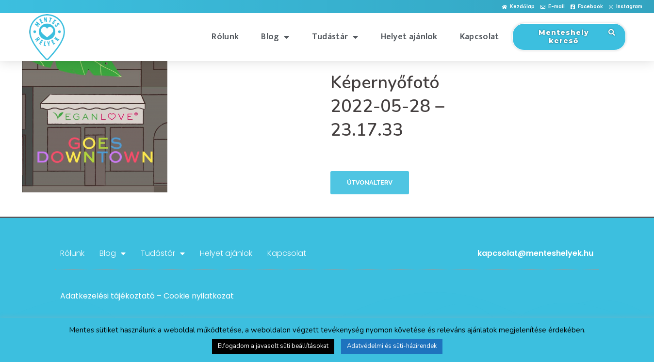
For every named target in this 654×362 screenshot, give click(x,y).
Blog (275, 37)
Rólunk (225, 37)
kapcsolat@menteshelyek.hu (535, 253)
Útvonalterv (369, 182)
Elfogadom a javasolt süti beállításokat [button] (273, 346)
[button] (518, 7)
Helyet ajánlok (409, 37)
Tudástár (335, 37)
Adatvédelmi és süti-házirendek (392, 346)
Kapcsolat (479, 37)
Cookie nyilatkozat (199, 295)
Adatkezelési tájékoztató (107, 295)
